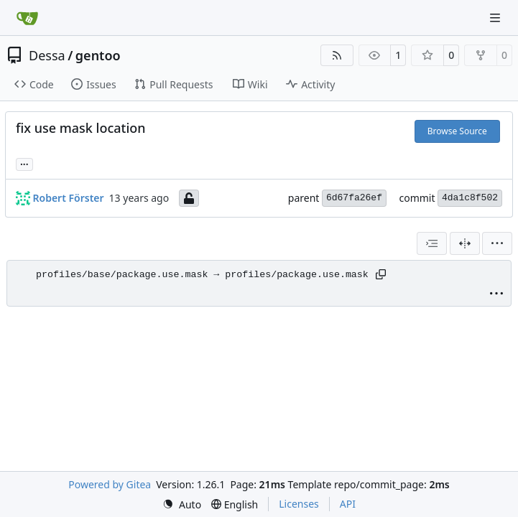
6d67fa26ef (354, 197)
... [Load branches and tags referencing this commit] (24, 163)
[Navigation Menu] (496, 17)
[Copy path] (381, 274)
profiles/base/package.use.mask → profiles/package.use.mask (202, 274)
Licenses (299, 504)
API (348, 504)
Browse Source (457, 131)
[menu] (497, 243)
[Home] (27, 18)
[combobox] (432, 243)
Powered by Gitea (109, 484)
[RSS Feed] (336, 55)
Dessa (47, 55)
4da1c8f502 (470, 197)
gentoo (98, 55)
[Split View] (465, 243)
